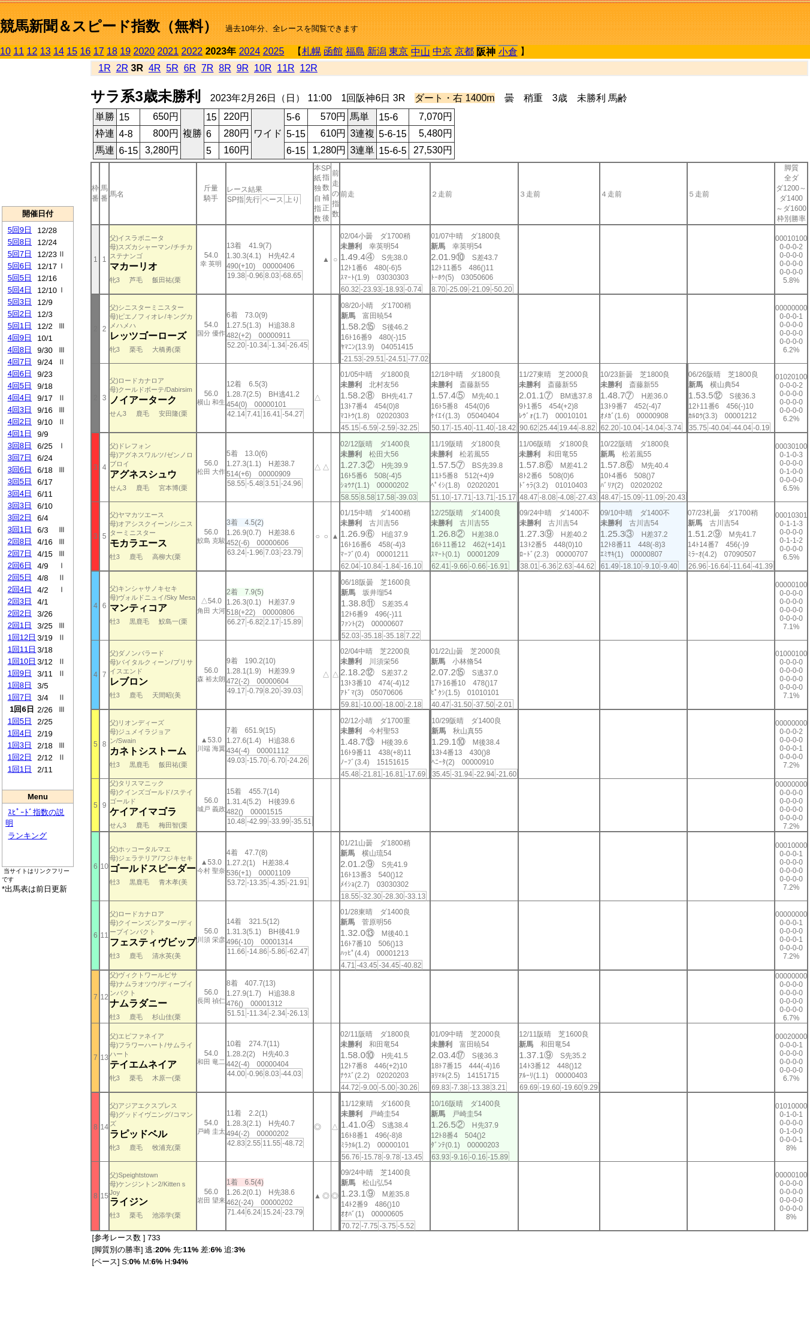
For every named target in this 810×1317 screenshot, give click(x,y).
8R (225, 68)
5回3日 (20, 301)
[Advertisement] (38, 132)
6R (190, 68)
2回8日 (20, 541)
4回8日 (20, 349)
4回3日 (20, 409)
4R (155, 68)
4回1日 (20, 433)
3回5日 (20, 481)
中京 (442, 51)
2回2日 (20, 613)
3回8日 (20, 445)
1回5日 (20, 721)
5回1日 (20, 325)
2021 (168, 51)
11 (18, 51)
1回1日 (20, 769)
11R (285, 68)
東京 (398, 51)
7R (207, 68)
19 (125, 51)
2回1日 (20, 625)
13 (45, 51)
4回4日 (20, 397)
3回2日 (20, 517)
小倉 (508, 52)
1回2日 (20, 757)
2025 (274, 51)
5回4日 (20, 289)
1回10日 (22, 661)
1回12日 (22, 637)
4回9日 (20, 337)
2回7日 (20, 553)
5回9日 (20, 229)
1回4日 (20, 733)
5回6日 (20, 265)
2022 (192, 51)
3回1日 (20, 529)
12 (32, 51)
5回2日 (20, 313)
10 (5, 51)
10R (262, 68)
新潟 (376, 51)
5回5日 (20, 277)
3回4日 (20, 493)
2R (122, 68)
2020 (144, 51)
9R (243, 68)
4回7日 (20, 361)
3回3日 (20, 505)
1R (104, 68)
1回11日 (22, 649)
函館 (333, 51)
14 (58, 51)
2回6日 (20, 565)
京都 (464, 51)
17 (98, 51)
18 (112, 51)
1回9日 (20, 673)
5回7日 (20, 253)
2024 (250, 51)
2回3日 (20, 601)
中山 (420, 52)
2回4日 (20, 589)
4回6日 (20, 373)
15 (72, 51)
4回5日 (20, 385)
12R (309, 68)
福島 (355, 51)
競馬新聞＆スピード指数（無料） (108, 26)
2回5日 (20, 577)
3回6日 (20, 469)
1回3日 (20, 745)
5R (172, 68)
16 (85, 51)
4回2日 (20, 421)
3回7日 (20, 457)
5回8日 (20, 241)
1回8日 (20, 685)
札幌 (311, 51)
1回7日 (20, 697)
